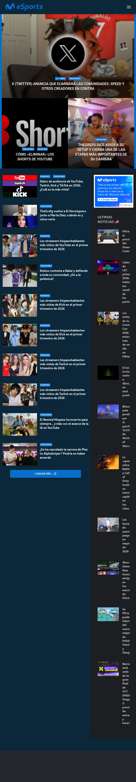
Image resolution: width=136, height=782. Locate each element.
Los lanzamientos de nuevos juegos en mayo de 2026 (126, 535)
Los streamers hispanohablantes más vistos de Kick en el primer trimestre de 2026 (62, 335)
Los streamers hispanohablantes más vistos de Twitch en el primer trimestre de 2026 (63, 396)
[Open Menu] (129, 7)
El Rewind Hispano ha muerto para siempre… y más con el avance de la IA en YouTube (64, 425)
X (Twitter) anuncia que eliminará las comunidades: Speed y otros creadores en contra (68, 86)
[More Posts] (45, 474)
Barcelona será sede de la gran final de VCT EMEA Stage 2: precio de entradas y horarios (126, 693)
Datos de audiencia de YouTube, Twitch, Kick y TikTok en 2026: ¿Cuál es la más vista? (61, 185)
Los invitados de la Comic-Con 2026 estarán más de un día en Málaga (126, 334)
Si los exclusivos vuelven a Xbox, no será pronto (126, 381)
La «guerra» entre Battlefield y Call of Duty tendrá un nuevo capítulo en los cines (126, 482)
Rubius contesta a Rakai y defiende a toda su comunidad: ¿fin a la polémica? (64, 275)
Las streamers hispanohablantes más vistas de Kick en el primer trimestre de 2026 (62, 304)
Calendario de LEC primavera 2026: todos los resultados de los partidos (126, 282)
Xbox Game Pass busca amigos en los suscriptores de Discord (126, 580)
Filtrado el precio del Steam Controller (126, 241)
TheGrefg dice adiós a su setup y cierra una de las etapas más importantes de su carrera (101, 152)
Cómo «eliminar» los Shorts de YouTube (35, 156)
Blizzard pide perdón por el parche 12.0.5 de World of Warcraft (126, 426)
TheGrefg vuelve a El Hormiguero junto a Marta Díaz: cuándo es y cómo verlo (63, 215)
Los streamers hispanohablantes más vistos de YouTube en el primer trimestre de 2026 (64, 245)
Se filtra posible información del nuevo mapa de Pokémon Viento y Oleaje (126, 630)
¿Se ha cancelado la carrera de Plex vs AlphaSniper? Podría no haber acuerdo (64, 453)
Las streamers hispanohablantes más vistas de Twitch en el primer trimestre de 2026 (63, 368)
